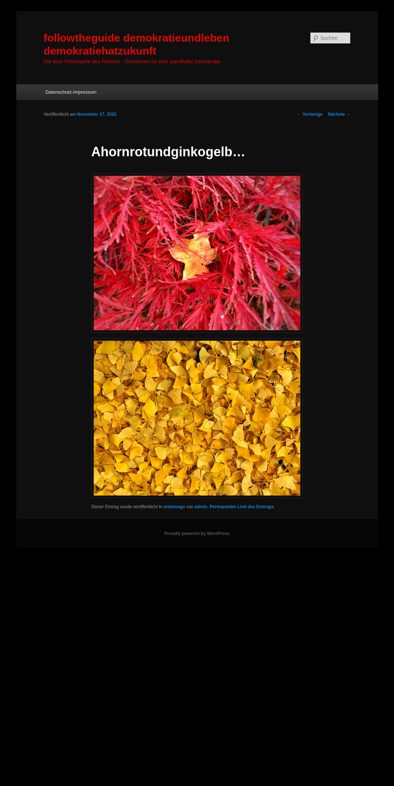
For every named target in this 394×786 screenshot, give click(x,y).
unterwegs (174, 506)
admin (201, 506)
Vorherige (309, 114)
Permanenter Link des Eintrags (242, 506)
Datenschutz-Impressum (71, 92)
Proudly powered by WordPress (197, 533)
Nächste (339, 114)
